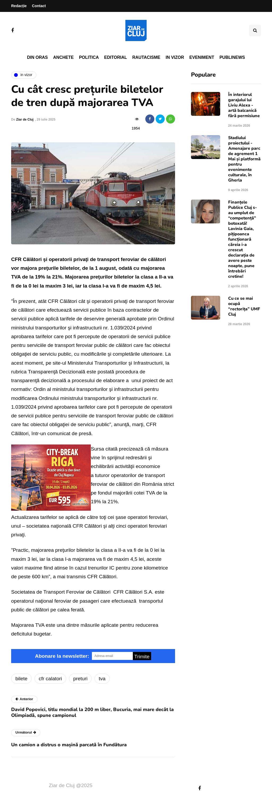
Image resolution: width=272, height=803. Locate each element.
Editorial (115, 57)
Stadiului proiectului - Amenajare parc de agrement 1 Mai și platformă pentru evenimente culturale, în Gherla (244, 159)
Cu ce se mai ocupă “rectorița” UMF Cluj (244, 306)
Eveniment (201, 57)
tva (102, 678)
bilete (21, 678)
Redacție (19, 6)
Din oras (37, 57)
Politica (89, 57)
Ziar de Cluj (24, 119)
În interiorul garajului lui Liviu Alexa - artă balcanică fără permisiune (244, 105)
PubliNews (232, 57)
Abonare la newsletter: (62, 656)
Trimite (142, 656)
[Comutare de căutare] (255, 30)
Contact (39, 6)
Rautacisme (146, 57)
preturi (80, 678)
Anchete (63, 57)
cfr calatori (50, 678)
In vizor (174, 57)
